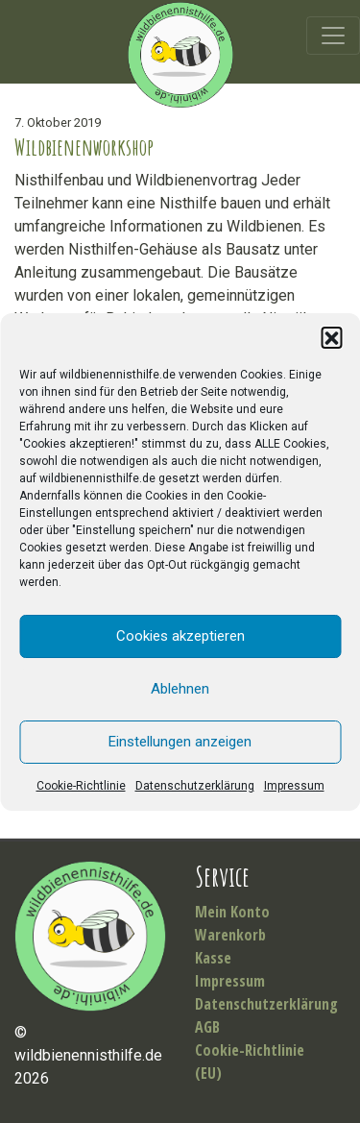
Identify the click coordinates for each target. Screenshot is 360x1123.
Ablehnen (180, 688)
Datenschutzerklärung (194, 786)
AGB (207, 1027)
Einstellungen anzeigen (180, 741)
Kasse (213, 957)
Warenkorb (230, 934)
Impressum (294, 786)
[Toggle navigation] (333, 35)
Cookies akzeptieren (180, 636)
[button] (331, 337)
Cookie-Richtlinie (81, 786)
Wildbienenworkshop (84, 147)
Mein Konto (232, 911)
